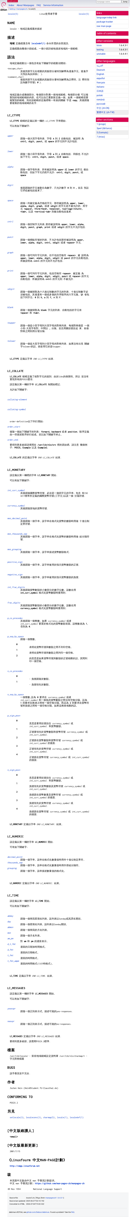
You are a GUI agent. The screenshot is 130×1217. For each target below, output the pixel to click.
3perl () (104, 128)
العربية (100, 65)
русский (101, 103)
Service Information (53, 5)
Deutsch (101, 70)
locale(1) (62, 1117)
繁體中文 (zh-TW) (105, 112)
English (100, 74)
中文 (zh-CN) (103, 108)
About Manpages (25, 5)
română (101, 99)
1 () (101, 124)
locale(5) (13, 14)
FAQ (39, 5)
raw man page (104, 26)
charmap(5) (49, 1117)
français (101, 82)
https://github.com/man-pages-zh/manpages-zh (59, 1183)
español (101, 78)
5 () (102, 132)
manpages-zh (21, 9)
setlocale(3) (17, 1117)
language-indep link (107, 17)
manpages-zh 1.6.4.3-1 (54, 1198)
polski (100, 95)
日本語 (100, 91)
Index (11, 5)
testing (12, 9)
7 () (101, 136)
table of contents (106, 33)
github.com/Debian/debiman (37, 1212)
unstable (101, 54)
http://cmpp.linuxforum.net (25, 1166)
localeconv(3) (33, 1117)
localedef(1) (38, 43)
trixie (99, 45)
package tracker (105, 21)
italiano (100, 86)
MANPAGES (12, 1)
